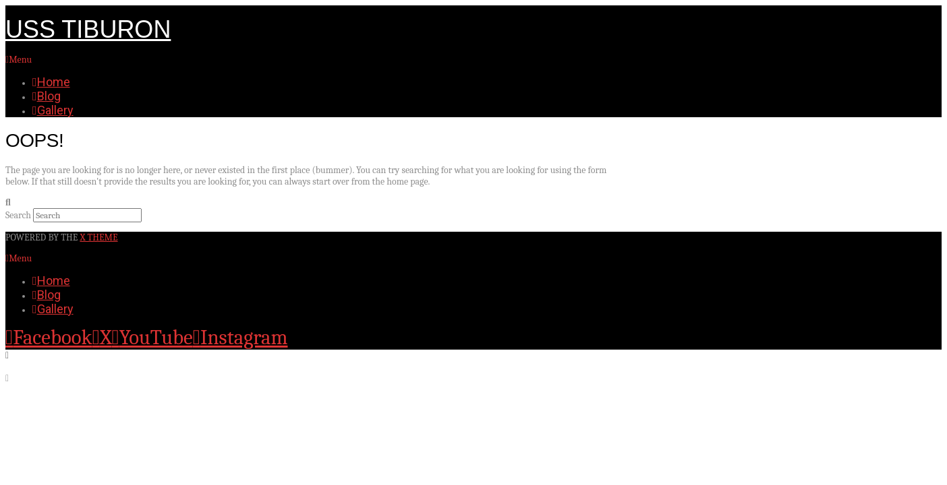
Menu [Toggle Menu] (18, 59)
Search (18, 215)
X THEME (98, 237)
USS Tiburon (88, 29)
